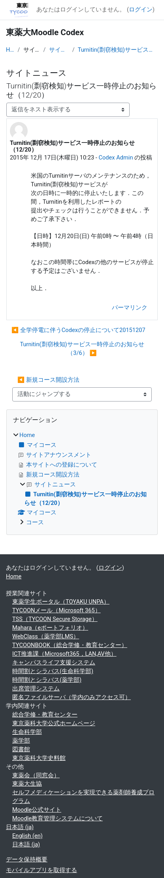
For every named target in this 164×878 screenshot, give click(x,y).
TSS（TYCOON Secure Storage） (55, 619)
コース (35, 522)
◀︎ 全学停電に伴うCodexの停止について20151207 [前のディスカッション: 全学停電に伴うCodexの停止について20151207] (78, 330)
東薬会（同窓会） (36, 775)
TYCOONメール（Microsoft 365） (56, 610)
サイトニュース (59, 49)
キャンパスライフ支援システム (53, 662)
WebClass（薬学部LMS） (45, 636)
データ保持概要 (26, 859)
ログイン (141, 9)
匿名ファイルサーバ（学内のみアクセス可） (71, 697)
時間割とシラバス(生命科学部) (52, 671)
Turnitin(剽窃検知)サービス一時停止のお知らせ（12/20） (118, 49)
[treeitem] (82, 479)
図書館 (21, 749)
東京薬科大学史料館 (39, 758)
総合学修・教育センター (44, 714)
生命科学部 (27, 731)
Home (10, 49)
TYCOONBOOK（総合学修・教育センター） (69, 645)
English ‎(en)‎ (27, 835)
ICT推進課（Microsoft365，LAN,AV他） (64, 653)
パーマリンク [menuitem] (129, 307)
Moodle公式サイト (36, 809)
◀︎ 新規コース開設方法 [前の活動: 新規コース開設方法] (48, 379)
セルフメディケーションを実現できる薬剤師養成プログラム (83, 797)
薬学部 (21, 740)
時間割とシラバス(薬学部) (46, 679)
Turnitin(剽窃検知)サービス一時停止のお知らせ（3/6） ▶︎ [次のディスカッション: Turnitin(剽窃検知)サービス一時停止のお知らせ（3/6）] (82, 348)
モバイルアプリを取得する (41, 870)
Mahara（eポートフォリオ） (50, 627)
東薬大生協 (27, 783)
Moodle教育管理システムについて (57, 818)
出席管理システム (36, 688)
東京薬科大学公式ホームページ (53, 723)
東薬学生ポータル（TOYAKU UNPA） (60, 601)
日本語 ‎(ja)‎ (20, 827)
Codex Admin (115, 157)
